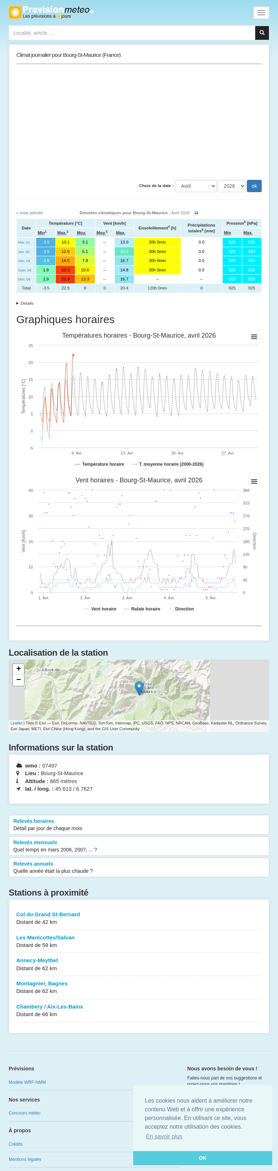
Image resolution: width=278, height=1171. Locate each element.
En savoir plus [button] (164, 1136)
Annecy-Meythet (139, 964)
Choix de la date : (156, 185)
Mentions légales (25, 1159)
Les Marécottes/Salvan (139, 941)
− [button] (18, 680)
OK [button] (203, 1158)
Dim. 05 (24, 279)
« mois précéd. (29, 213)
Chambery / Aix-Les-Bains (139, 1010)
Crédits (15, 1144)
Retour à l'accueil (51, 12)
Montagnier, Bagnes (139, 987)
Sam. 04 (24, 270)
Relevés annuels (139, 868)
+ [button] (18, 669)
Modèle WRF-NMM (27, 1082)
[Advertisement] (139, 122)
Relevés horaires (139, 825)
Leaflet (16, 723)
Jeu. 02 (24, 252)
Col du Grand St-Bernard (139, 918)
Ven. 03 (24, 261)
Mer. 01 (24, 242)
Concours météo (25, 1113)
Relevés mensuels (139, 846)
